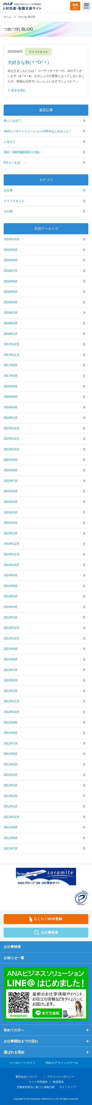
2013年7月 (11, 670)
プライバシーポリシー (60, 1076)
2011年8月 (11, 838)
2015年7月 (11, 481)
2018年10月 (11, 239)
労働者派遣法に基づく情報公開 (35, 1087)
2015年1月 (11, 533)
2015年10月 (11, 449)
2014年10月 (11, 565)
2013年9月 (11, 649)
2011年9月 (11, 827)
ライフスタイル (14, 201)
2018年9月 (11, 250)
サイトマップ (67, 1087)
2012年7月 (11, 743)
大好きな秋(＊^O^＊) (28, 62)
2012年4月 (11, 775)
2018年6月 (11, 281)
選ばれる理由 (14, 1052)
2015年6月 (11, 491)
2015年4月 (11, 502)
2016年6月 (11, 397)
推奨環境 (58, 1081)
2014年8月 (11, 586)
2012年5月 (11, 764)
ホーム (7, 17)
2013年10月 (11, 638)
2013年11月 (11, 628)
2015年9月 (11, 460)
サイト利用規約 (38, 1081)
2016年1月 (11, 417)
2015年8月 (11, 470)
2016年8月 (11, 386)
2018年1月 (11, 334)
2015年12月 (11, 428)
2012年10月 (11, 712)
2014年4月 (11, 607)
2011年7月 (11, 848)
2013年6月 (11, 680)
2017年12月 (11, 344)
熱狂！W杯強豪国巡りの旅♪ (22, 152)
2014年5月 (11, 596)
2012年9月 (11, 722)
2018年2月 (11, 323)
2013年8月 (11, 659)
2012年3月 (11, 785)
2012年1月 (11, 806)
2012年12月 (11, 701)
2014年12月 (11, 543)
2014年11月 (11, 554)
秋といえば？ (12, 120)
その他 (8, 211)
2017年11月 (11, 355)
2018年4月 (11, 302)
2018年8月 (11, 260)
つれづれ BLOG (26, 17)
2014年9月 (11, 575)
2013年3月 (11, 691)
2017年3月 (11, 376)
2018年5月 (11, 291)
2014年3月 (11, 617)
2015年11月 (11, 438)
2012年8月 (11, 733)
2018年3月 (11, 312)
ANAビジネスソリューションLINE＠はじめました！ (38, 131)
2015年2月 (11, 523)
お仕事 (8, 190)
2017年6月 (11, 365)
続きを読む (18, 90)
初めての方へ (14, 1030)
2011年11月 (11, 817)
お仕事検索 (12, 947)
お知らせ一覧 (14, 958)
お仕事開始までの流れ (21, 1041)
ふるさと (9, 141)
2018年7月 (11, 270)
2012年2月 (11, 796)
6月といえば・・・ (16, 162)
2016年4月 (11, 407)
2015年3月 (11, 512)
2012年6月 (11, 754)
